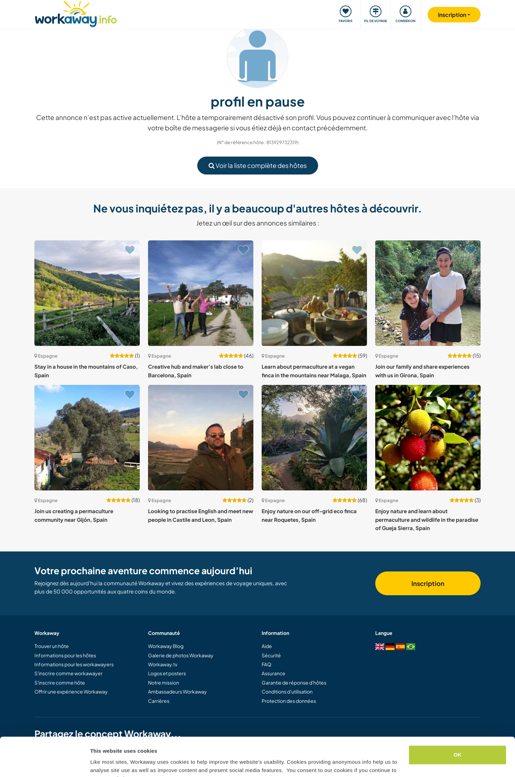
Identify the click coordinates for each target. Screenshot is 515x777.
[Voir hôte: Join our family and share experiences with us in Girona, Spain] (428, 293)
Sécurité (271, 655)
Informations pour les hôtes (65, 655)
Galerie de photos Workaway (180, 655)
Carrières (158, 701)
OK (458, 721)
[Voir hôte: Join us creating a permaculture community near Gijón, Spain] (87, 437)
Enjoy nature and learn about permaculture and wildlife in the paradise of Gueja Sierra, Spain (426, 519)
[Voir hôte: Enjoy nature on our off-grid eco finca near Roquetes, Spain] (314, 437)
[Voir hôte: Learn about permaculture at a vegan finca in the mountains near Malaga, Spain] (314, 293)
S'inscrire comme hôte (59, 682)
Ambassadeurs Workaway (177, 691)
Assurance (273, 673)
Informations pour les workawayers (74, 664)
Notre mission (163, 682)
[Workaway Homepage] (75, 13)
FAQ (266, 664)
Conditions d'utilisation (287, 691)
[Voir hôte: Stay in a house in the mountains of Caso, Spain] (87, 293)
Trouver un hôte (51, 646)
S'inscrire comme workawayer (68, 673)
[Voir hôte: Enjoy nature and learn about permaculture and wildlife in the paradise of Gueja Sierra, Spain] (428, 437)
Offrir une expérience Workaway (71, 691)
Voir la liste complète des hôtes (258, 165)
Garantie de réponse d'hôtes (294, 682)
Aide (267, 646)
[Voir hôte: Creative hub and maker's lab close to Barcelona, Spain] (200, 293)
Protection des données (289, 701)
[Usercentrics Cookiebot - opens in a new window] (44, 763)
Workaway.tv (162, 664)
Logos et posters (167, 673)
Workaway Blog (165, 646)
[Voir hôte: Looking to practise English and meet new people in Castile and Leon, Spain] (200, 437)
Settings (100, 763)
